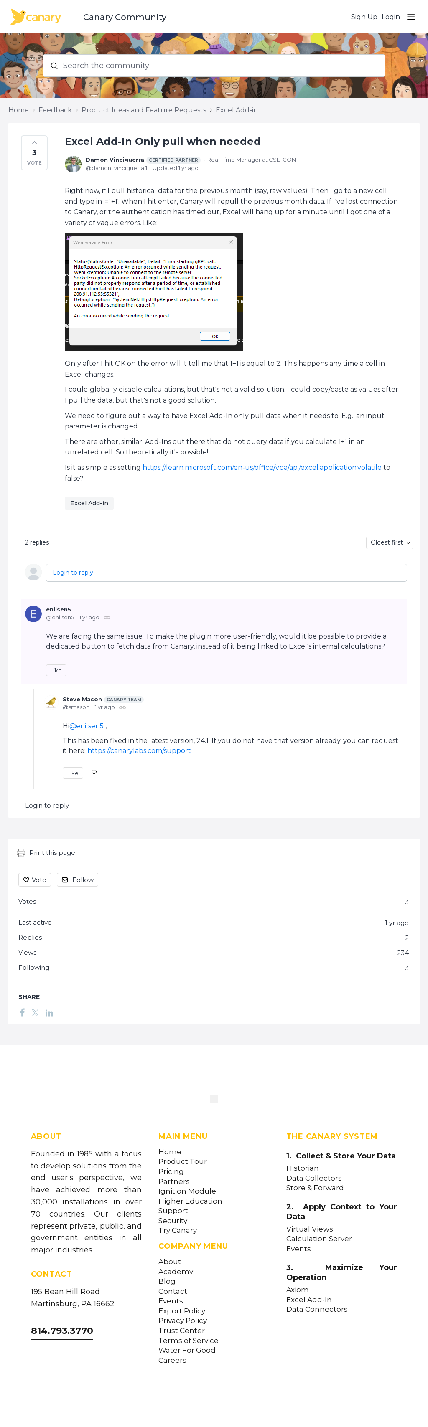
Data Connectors (317, 1309)
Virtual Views (309, 1229)
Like (56, 670)
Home (18, 110)
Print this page (46, 853)
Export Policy (181, 1311)
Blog (167, 1281)
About (169, 1262)
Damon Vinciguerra (143, 160)
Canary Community (124, 17)
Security (172, 1221)
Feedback (55, 110)
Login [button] (391, 17)
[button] (34, 152)
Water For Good (187, 1350)
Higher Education (190, 1201)
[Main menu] (410, 16)
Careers (172, 1360)
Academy (175, 1272)
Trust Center (181, 1331)
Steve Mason (103, 699)
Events (170, 1301)
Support (173, 1211)
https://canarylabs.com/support (139, 751)
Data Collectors (314, 1178)
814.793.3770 (62, 1330)
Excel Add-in (237, 110)
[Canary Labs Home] (214, 1101)
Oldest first (387, 542)
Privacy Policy (182, 1321)
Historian (302, 1168)
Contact (172, 1291)
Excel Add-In (309, 1300)
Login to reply (73, 572)
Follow (83, 880)
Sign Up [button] (364, 17)
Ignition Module (187, 1191)
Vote (39, 880)
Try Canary (177, 1230)
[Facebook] (22, 1012)
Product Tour (182, 1162)
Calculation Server (319, 1239)
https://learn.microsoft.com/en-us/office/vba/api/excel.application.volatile (262, 467)
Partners (174, 1182)
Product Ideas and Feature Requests (144, 110)
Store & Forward (315, 1188)
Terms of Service (188, 1341)
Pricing (171, 1172)
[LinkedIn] (49, 1012)
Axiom (297, 1290)
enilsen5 (58, 609)
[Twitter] (35, 1012)
